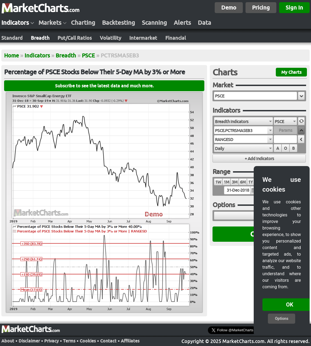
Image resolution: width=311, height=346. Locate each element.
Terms (69, 340)
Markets (49, 22)
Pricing (261, 7)
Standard (12, 38)
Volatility (110, 38)
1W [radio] (218, 182)
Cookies (88, 340)
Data (204, 22)
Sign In (294, 7)
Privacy (51, 340)
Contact (108, 340)
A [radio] (277, 148)
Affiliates (130, 340)
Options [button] (281, 318)
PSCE (88, 55)
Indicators (15, 22)
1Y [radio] (250, 182)
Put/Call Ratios (75, 38)
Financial (175, 38)
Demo (228, 7)
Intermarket (143, 38)
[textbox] (255, 96)
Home (11, 55)
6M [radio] (243, 182)
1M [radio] (226, 182)
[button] (301, 96)
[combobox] (243, 121)
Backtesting (118, 22)
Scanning (154, 22)
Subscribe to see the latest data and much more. (104, 85)
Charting (83, 22)
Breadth (40, 38)
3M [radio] (234, 182)
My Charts (291, 72)
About (7, 340)
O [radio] (285, 148)
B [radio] (293, 148)
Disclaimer (29, 340)
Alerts (182, 22)
